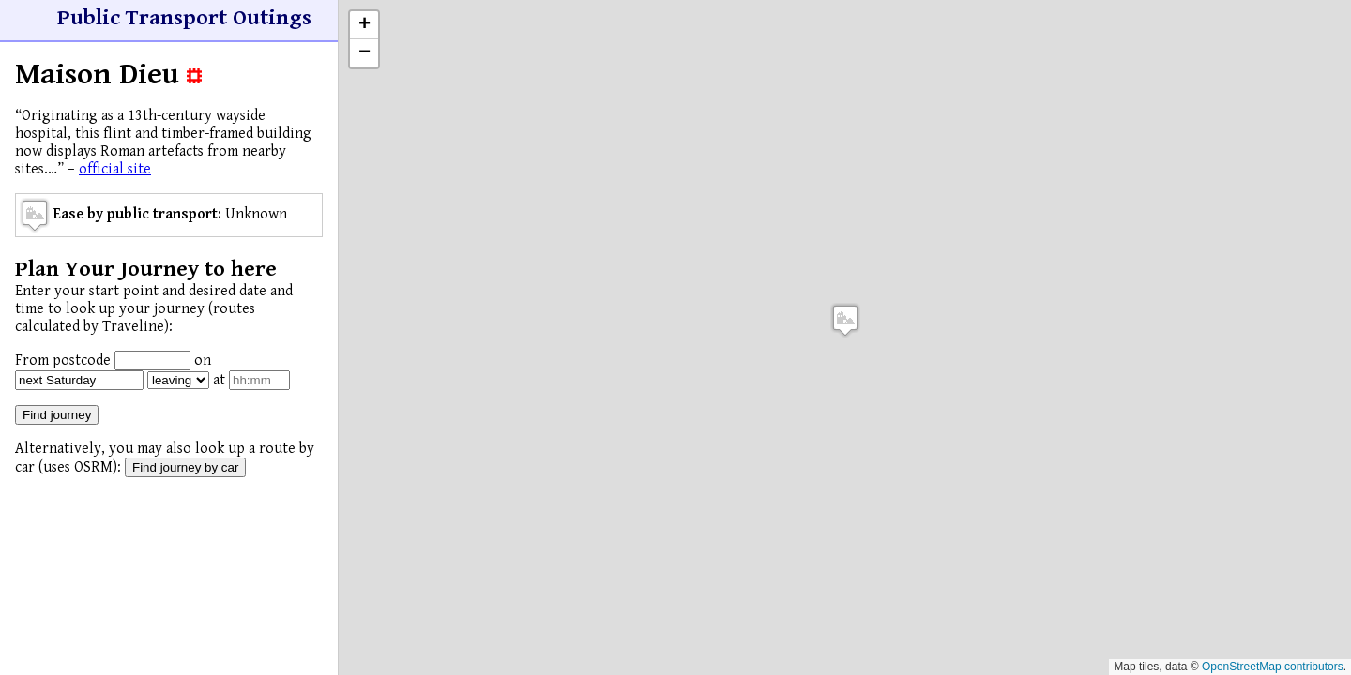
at (219, 380)
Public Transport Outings (184, 18)
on (202, 360)
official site (115, 169)
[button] (845, 320)
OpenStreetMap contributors (1272, 666)
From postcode (63, 360)
